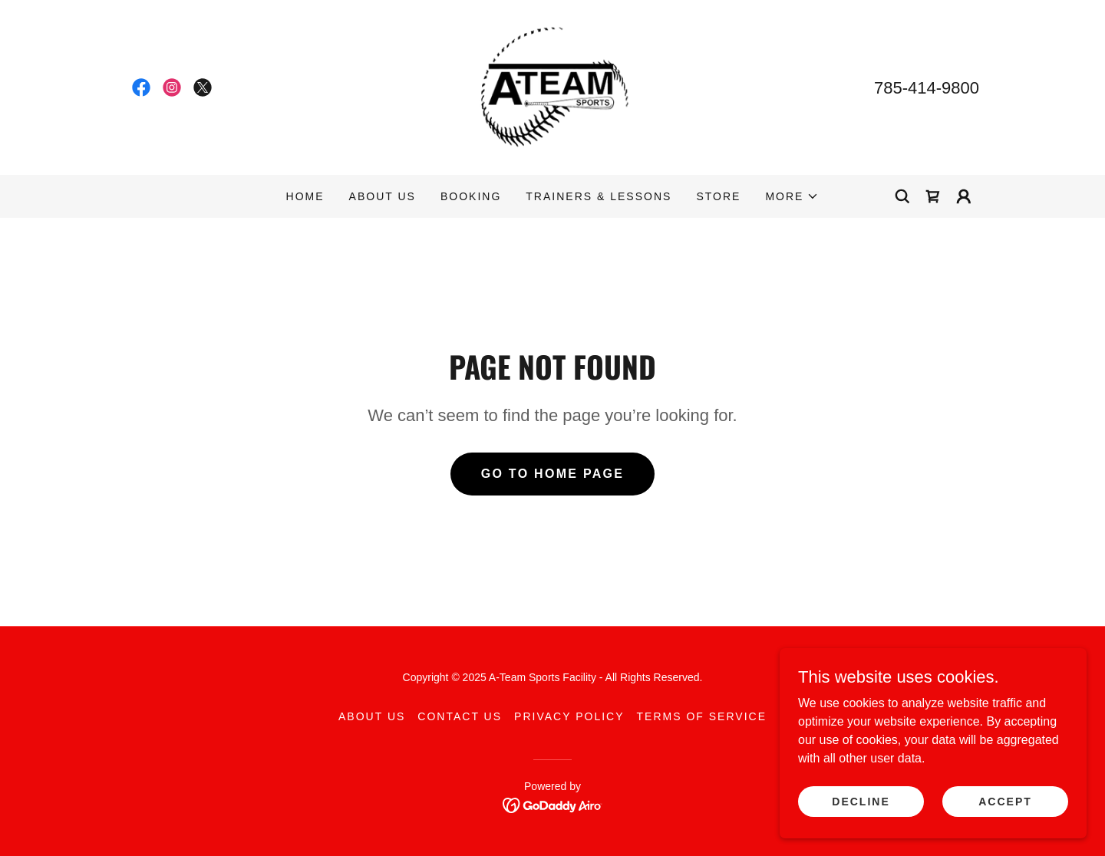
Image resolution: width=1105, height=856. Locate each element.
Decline (860, 801)
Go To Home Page (553, 473)
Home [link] (305, 196)
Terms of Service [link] (702, 716)
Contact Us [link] (459, 716)
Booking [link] (470, 196)
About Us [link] (382, 196)
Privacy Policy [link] (569, 716)
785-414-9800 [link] (926, 87)
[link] (141, 87)
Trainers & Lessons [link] (598, 196)
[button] (792, 196)
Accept (1005, 801)
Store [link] (718, 196)
